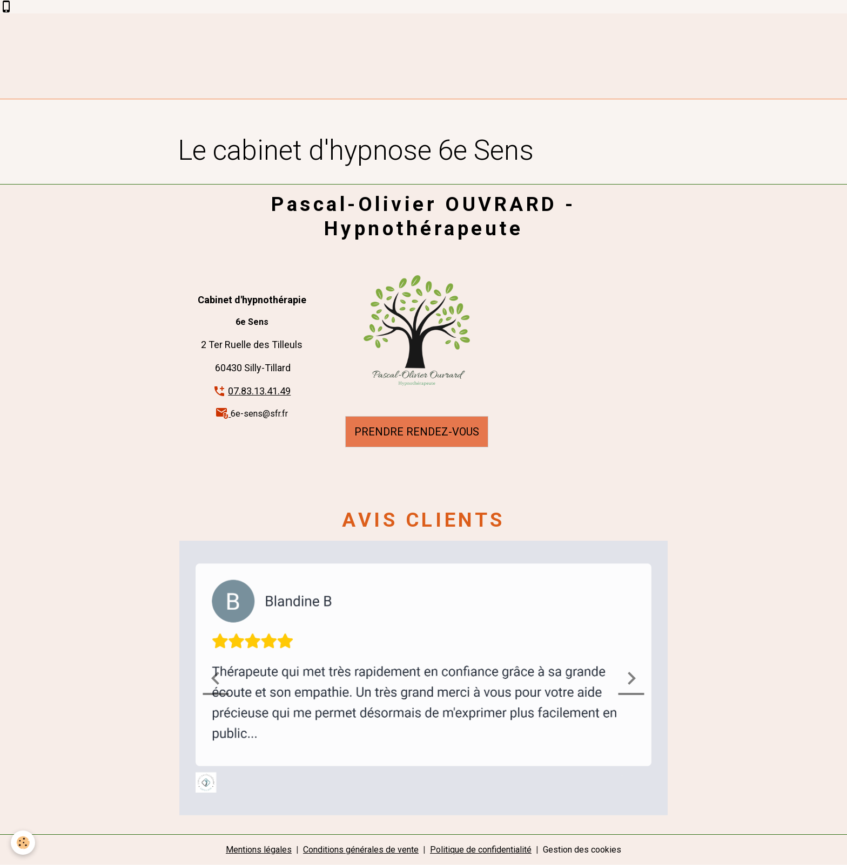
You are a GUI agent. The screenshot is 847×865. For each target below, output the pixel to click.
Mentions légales (259, 849)
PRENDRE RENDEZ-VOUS (416, 431)
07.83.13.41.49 (259, 391)
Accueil (200, 120)
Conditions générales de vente (361, 849)
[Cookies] (23, 842)
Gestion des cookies (582, 849)
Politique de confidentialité (481, 849)
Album (238, 120)
